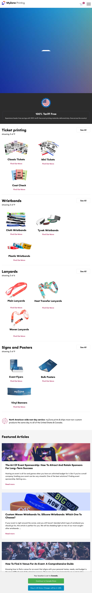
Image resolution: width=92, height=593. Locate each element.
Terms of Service (5, 560)
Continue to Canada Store (46, 581)
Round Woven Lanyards (51, 567)
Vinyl (33, 560)
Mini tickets (21, 554)
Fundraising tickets (21, 558)
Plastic (33, 557)
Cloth (33, 551)
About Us (5, 556)
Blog (3, 553)
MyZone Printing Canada (5, 569)
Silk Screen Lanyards (50, 562)
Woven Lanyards (49, 552)
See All (83, 130)
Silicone (34, 564)
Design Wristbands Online (35, 569)
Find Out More (15, 163)
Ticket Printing (22, 551)
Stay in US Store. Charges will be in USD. (46, 588)
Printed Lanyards (49, 557)
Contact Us (46, 518)
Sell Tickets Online (21, 563)
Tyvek (33, 554)
